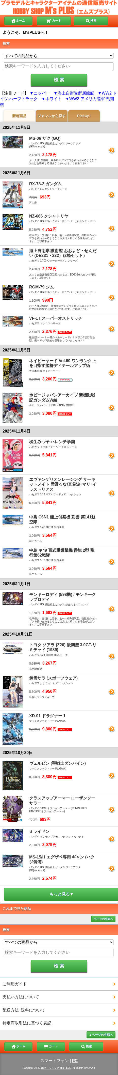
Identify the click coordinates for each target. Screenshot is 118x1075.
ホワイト (53, 99)
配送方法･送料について (24, 1010)
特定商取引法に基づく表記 (27, 1023)
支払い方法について (21, 997)
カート (53, 20)
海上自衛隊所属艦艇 (76, 93)
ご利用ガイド (15, 984)
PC (75, 1060)
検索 (90, 20)
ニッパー (41, 93)
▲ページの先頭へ (101, 1035)
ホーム (18, 20)
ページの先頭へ (103, 918)
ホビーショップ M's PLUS (56, 1068)
